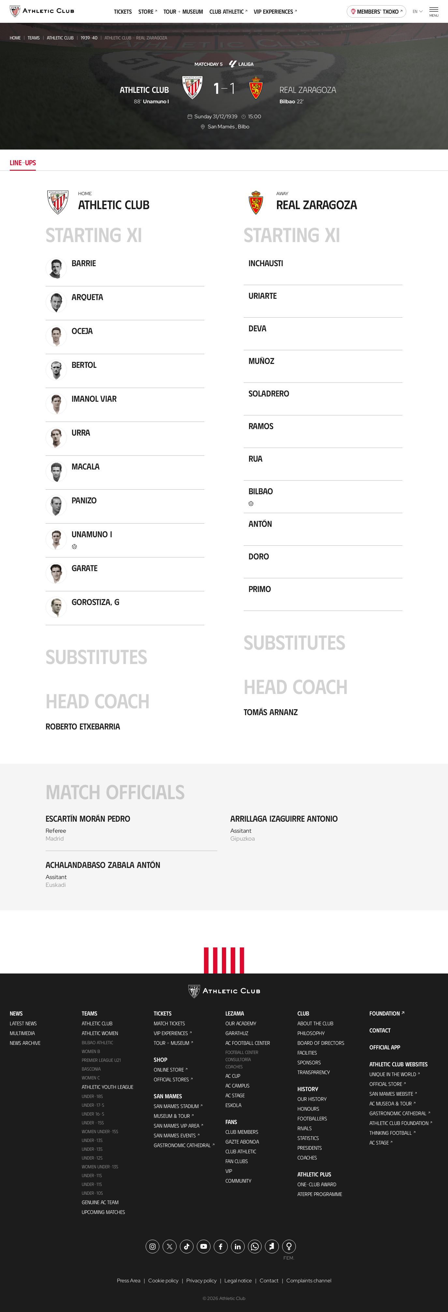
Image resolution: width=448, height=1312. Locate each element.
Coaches (234, 1065)
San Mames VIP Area (176, 1124)
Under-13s (92, 1139)
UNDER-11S (92, 1174)
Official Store (385, 1083)
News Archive (25, 1042)
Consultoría (238, 1058)
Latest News (23, 1022)
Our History (312, 1098)
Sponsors (309, 1061)
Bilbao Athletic (97, 1041)
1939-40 (89, 37)
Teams (34, 37)
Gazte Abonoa (242, 1140)
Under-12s (92, 1157)
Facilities (307, 1051)
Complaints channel (308, 1279)
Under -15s (93, 1121)
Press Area (128, 1279)
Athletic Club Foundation (398, 1122)
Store (147, 11)
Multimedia (22, 1032)
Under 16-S (93, 1113)
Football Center (241, 1051)
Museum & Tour (172, 1115)
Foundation (384, 1012)
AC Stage (235, 1094)
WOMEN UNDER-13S (100, 1165)
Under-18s (92, 1095)
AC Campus (237, 1084)
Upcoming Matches (103, 1210)
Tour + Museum (183, 11)
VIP (228, 1170)
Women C (91, 1076)
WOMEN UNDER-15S (100, 1130)
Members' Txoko (377, 11)
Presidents (309, 1147)
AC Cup (232, 1075)
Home (15, 37)
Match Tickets (169, 1022)
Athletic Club (60, 37)
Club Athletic (228, 11)
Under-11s (92, 1183)
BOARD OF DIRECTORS (320, 1042)
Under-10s (92, 1191)
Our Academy (240, 1022)
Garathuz (236, 1032)
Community (238, 1179)
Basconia (91, 1068)
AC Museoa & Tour (390, 1102)
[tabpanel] (224, 548)
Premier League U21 (101, 1059)
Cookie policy (163, 1279)
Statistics (308, 1137)
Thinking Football (390, 1132)
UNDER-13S (92, 1148)
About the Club (315, 1022)
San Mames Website (391, 1092)
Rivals (304, 1127)
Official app (384, 1046)
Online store (169, 1068)
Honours (308, 1107)
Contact (380, 1029)
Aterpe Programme (319, 1193)
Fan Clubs (236, 1160)
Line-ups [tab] (23, 162)
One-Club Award (316, 1183)
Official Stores (171, 1078)
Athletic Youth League (107, 1086)
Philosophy (311, 1032)
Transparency (313, 1071)
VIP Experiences (275, 11)
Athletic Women (100, 1032)
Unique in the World (392, 1073)
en (418, 11)
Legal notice (238, 1279)
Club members (241, 1131)
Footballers (312, 1117)
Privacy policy (201, 1279)
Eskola (233, 1104)
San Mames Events (175, 1134)
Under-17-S (93, 1104)
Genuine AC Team (100, 1201)
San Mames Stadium (176, 1105)
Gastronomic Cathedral (182, 1144)
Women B (91, 1050)
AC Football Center (247, 1042)
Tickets (123, 11)
